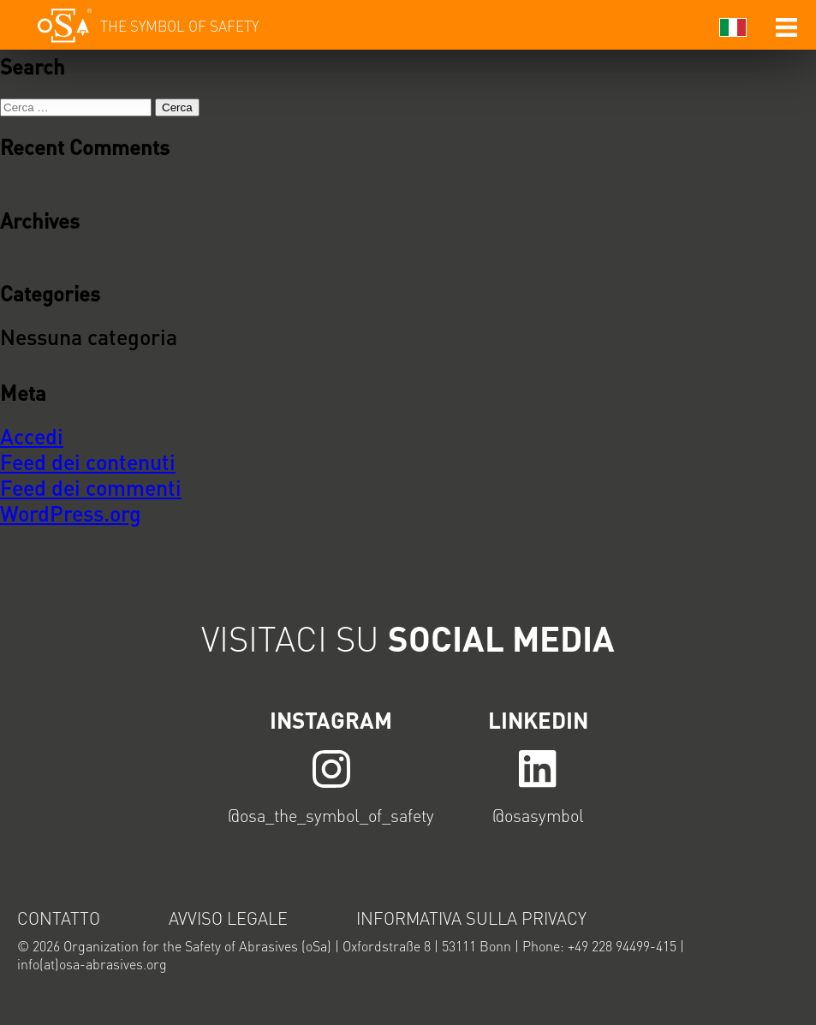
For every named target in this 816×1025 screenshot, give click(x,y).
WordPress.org (70, 513)
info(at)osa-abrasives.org (92, 964)
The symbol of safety (179, 25)
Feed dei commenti (91, 487)
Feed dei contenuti (88, 461)
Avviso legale (228, 918)
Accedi (31, 436)
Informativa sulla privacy (471, 918)
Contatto (58, 918)
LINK (331, 767)
